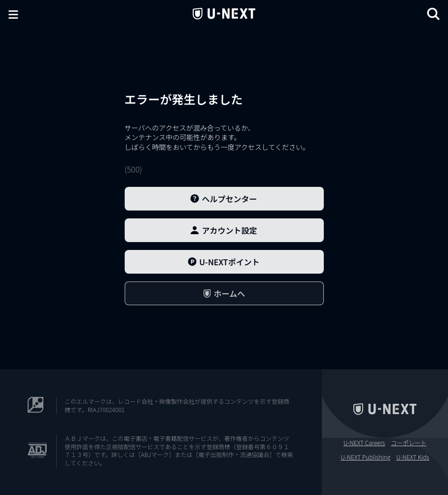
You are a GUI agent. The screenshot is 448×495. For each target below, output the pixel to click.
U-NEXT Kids (412, 457)
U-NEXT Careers (364, 443)
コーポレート (408, 443)
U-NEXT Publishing (365, 457)
